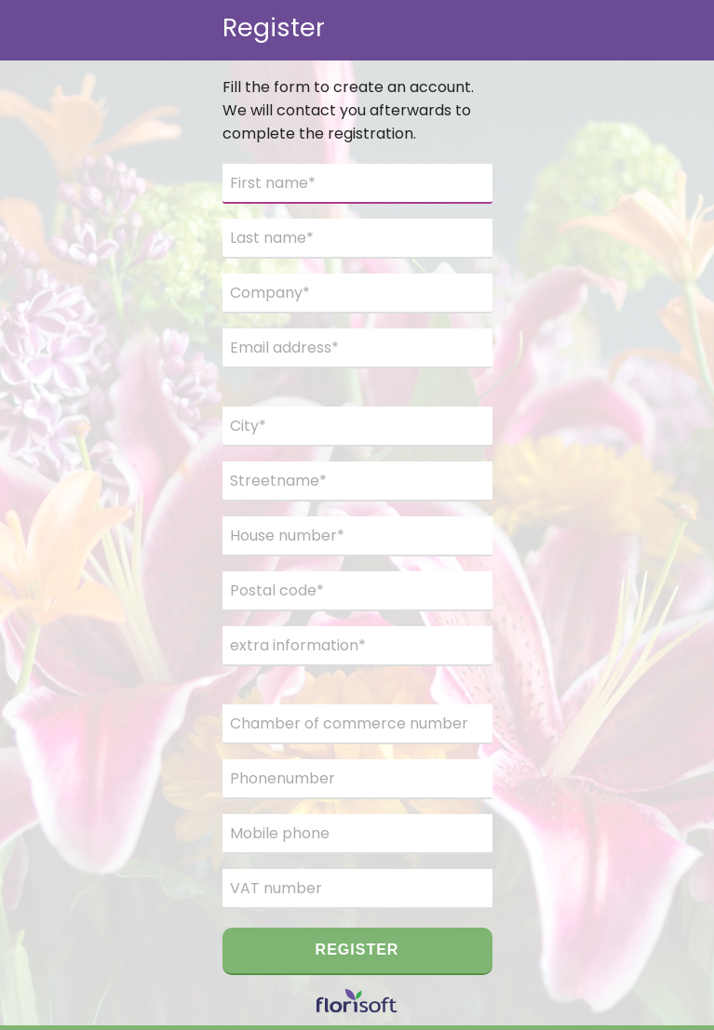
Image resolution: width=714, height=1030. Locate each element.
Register (357, 949)
